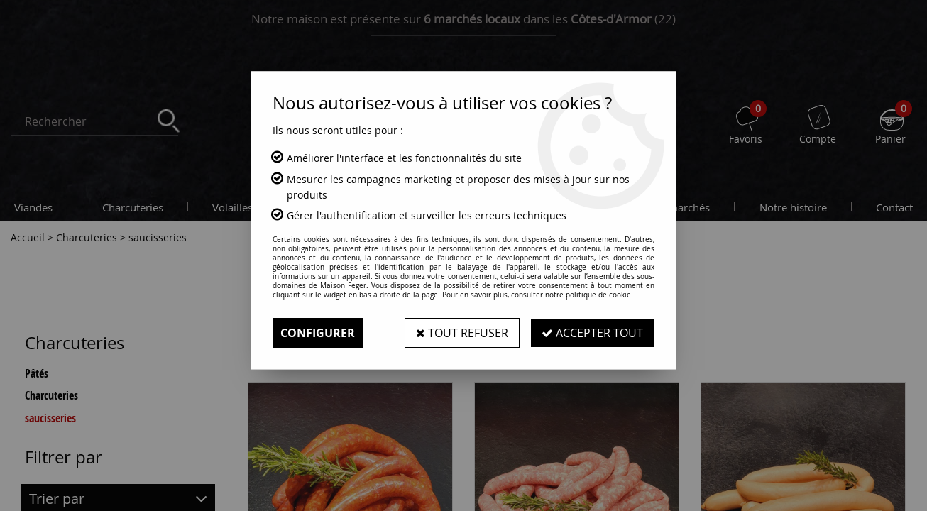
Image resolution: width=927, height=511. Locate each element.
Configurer (317, 333)
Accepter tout (592, 333)
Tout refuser (462, 333)
